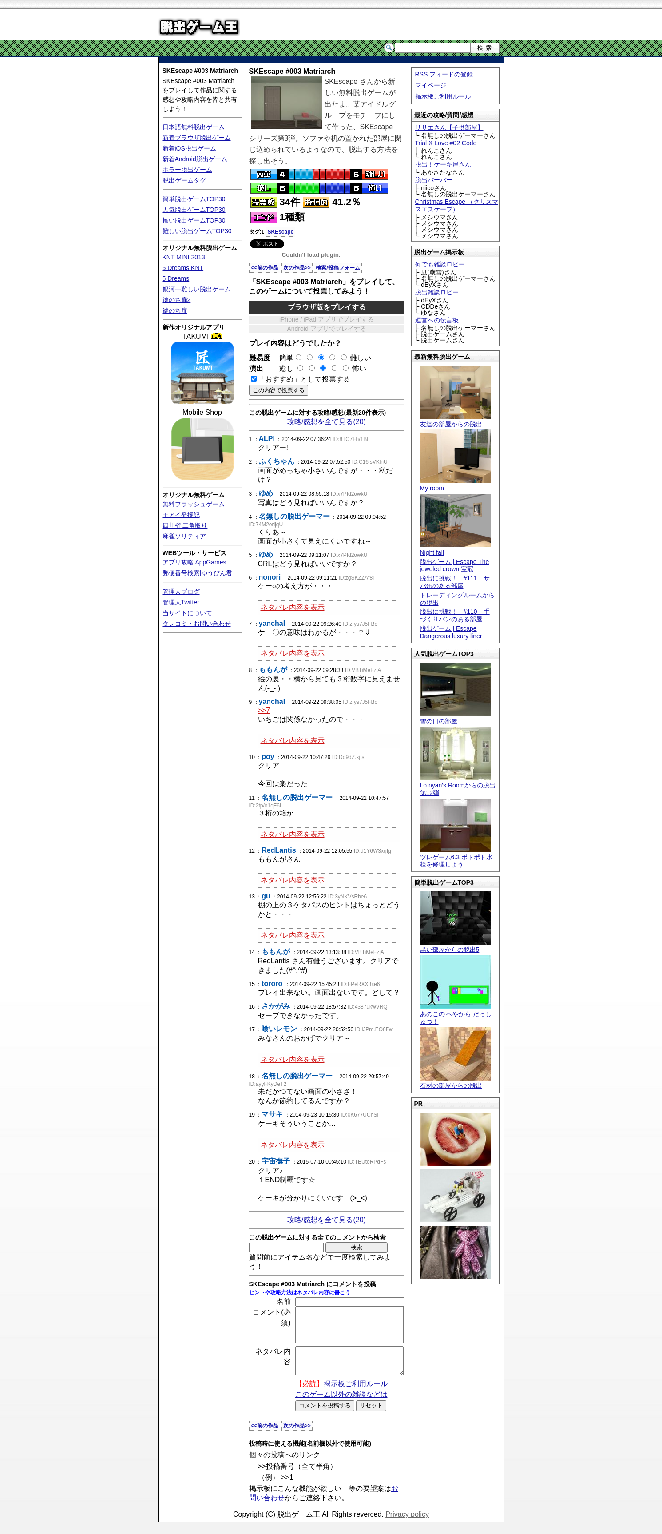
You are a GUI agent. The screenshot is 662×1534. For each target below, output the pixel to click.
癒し (282, 368)
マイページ (430, 85)
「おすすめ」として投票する (304, 379)
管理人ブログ (181, 591)
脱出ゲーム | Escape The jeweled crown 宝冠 (454, 565)
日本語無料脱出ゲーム (194, 127)
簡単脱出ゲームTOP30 (194, 199)
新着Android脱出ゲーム (195, 159)
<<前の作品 (264, 268)
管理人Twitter (181, 602)
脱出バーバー (433, 179)
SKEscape (281, 232)
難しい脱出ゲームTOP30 (197, 230)
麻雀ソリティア (184, 536)
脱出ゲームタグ (184, 180)
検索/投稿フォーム (338, 268)
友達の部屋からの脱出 (455, 420)
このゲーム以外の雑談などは (341, 1406)
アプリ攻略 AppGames (194, 562)
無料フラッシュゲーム (194, 504)
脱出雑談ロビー (437, 292)
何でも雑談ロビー (440, 264)
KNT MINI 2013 (184, 257)
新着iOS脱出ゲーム (189, 148)
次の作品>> (297, 268)
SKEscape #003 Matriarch (200, 70)
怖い (359, 368)
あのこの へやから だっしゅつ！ (456, 1014)
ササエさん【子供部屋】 (449, 127)
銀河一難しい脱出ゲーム (197, 289)
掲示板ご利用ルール (443, 96)
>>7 (264, 710)
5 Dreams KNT (183, 267)
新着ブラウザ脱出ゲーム (197, 137)
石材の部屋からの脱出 (455, 1082)
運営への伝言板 (437, 320)
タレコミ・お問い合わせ (197, 623)
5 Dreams (176, 278)
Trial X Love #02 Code (446, 143)
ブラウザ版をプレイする (327, 307)
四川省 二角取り (185, 525)
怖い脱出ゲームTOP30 (194, 220)
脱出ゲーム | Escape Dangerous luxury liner (451, 632)
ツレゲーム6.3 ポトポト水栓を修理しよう (456, 857)
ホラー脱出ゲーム (187, 169)
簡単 (286, 358)
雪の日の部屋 (455, 717)
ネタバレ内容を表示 (293, 607)
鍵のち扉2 (177, 299)
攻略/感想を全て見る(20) (326, 421)
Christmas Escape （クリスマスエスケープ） (456, 205)
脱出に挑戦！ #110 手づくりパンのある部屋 (455, 615)
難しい (360, 358)
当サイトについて (187, 612)
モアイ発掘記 (181, 514)
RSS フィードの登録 (444, 74)
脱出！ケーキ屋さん (443, 164)
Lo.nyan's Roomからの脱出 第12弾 (458, 785)
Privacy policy (407, 1526)
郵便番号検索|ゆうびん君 (198, 572)
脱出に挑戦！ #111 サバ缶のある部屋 (455, 582)
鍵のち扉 (175, 310)
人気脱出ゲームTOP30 (194, 209)
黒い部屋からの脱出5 (455, 946)
